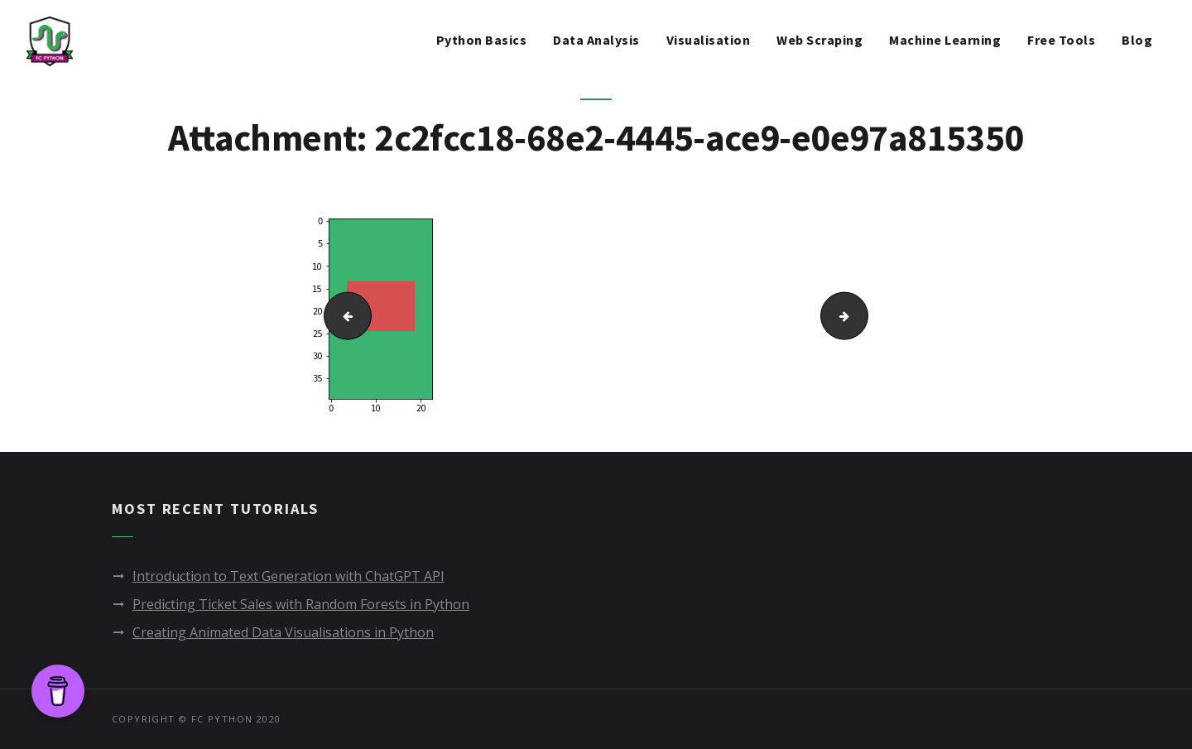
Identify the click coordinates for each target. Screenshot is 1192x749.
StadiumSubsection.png (862, 315)
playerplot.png (341, 315)
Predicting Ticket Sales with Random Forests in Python (300, 604)
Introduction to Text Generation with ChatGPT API (288, 576)
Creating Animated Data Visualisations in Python (283, 632)
